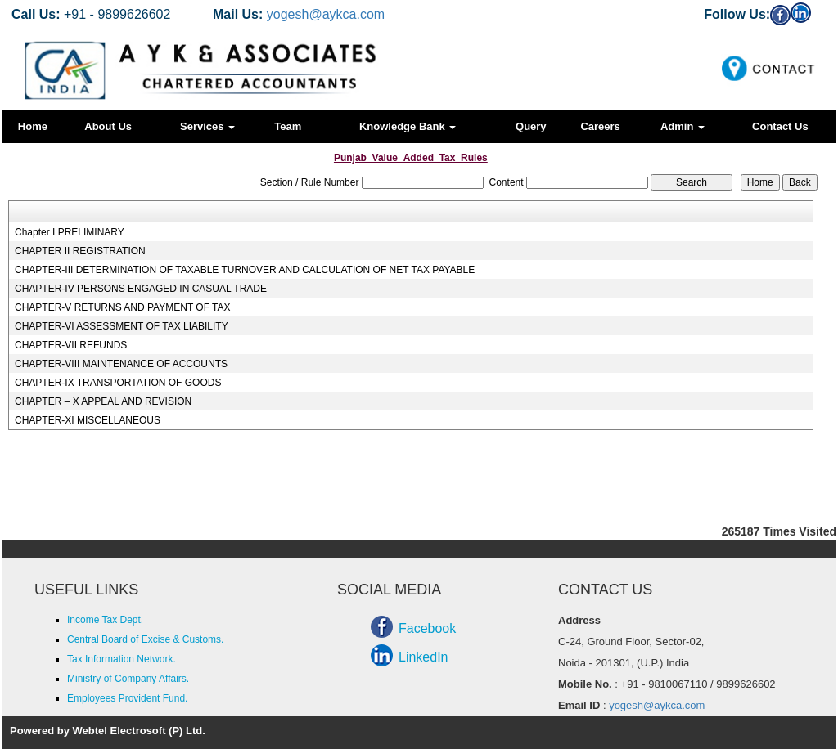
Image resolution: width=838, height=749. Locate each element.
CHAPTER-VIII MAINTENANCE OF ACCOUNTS (121, 364)
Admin (682, 126)
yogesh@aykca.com (326, 14)
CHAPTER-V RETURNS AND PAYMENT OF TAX (123, 307)
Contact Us (780, 126)
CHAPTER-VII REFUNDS (71, 345)
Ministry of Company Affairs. (128, 678)
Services (207, 126)
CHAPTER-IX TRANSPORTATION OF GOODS (118, 382)
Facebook (427, 628)
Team (287, 126)
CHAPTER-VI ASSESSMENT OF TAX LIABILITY (121, 326)
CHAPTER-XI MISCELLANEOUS (87, 420)
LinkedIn (423, 657)
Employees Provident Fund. (127, 698)
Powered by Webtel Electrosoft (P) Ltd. (107, 730)
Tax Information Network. (121, 659)
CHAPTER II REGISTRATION (80, 251)
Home (32, 126)
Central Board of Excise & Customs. (145, 639)
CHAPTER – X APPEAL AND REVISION (103, 401)
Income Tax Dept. (105, 620)
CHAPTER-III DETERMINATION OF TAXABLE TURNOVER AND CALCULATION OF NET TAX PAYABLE (245, 270)
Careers (599, 126)
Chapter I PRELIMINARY (69, 232)
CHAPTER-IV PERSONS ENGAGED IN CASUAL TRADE (141, 288)
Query (531, 126)
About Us (108, 126)
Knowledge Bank (407, 126)
